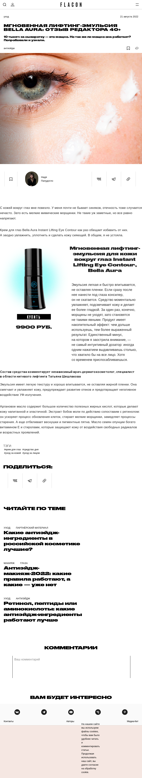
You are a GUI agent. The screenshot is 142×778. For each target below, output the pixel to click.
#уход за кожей (12, 453)
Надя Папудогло (47, 179)
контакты (8, 721)
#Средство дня (30, 449)
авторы (70, 721)
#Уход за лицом (31, 453)
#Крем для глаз (12, 449)
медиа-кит (132, 721)
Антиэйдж (9, 48)
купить (34, 317)
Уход (6, 16)
